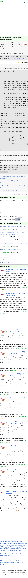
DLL (1, 562)
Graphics (21, 544)
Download (4, 172)
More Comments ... (6, 264)
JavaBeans (14, 546)
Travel (17, 564)
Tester (2, 560)
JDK (24, 546)
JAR (23, 560)
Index (22, 555)
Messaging (16, 548)
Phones (12, 564)
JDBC (20, 546)
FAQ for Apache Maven (10, 190)
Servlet (2, 552)
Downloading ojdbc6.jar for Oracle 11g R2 (14, 228)
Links (22, 562)
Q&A (1, 564)
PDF (1, 550)
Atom (5, 557)
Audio (2, 543)
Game (10, 544)
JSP (1, 548)
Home (2, 34)
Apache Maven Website (16, 58)
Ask (9, 557)
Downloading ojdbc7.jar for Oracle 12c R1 (14, 245)
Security (18, 550)
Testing (12, 552)
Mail (11, 548)
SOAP (7, 552)
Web (17, 552)
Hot (6, 555)
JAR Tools (9, 34)
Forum (2, 566)
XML (20, 552)
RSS (1, 557)
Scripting (12, 550)
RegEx (18, 562)
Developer (8, 560)
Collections (16, 555)
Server (24, 550)
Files (5, 562)
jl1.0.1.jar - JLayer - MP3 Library (12, 251)
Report (6, 550)
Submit (18, 221)
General (15, 544)
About (10, 555)
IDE (1, 546)
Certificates (11, 562)
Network (23, 548)
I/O (26, 544)
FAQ (21, 564)
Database (20, 543)
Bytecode (14, 543)
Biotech (7, 543)
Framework (3, 544)
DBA (13, 560)
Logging (6, 548)
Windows (19, 560)
